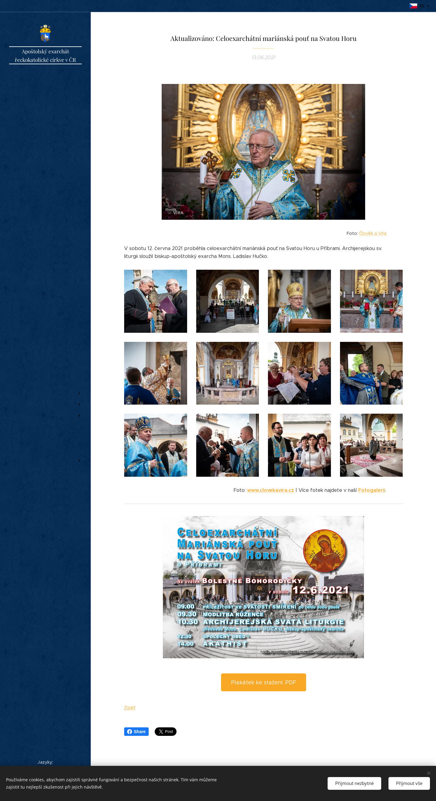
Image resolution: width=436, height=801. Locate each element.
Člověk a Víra (373, 233)
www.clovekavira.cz (270, 490)
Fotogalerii (371, 490)
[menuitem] (45, 364)
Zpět (130, 708)
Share (136, 731)
